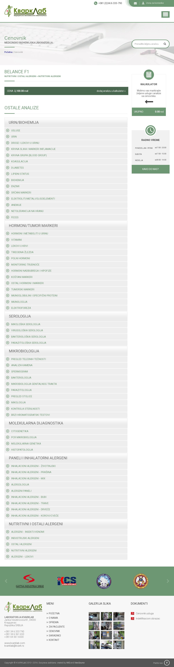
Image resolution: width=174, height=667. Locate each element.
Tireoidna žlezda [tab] (19, 252)
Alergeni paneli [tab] (18, 490)
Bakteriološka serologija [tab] (26, 336)
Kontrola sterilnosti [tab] (23, 408)
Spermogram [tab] (17, 371)
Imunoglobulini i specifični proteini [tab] (31, 295)
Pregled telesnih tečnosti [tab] (26, 359)
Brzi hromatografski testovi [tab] (28, 414)
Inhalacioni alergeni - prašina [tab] (28, 472)
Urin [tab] (11, 136)
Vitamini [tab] (14, 239)
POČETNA (53, 613)
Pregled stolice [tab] (19, 396)
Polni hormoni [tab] (18, 258)
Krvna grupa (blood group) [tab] (26, 155)
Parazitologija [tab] (19, 390)
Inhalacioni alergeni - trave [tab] (27, 503)
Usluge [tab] (13, 130)
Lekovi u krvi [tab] (17, 245)
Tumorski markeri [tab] (20, 289)
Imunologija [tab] (16, 301)
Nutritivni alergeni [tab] (21, 550)
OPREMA (53, 622)
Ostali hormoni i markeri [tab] (25, 283)
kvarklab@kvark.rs (14, 645)
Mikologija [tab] (16, 402)
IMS (68, 663)
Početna (8, 52)
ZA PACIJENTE (56, 626)
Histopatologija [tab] (19, 449)
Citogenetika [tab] (17, 431)
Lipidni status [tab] (17, 173)
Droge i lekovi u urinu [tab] (22, 142)
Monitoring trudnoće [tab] (22, 264)
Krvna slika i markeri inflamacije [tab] (31, 149)
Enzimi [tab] (12, 186)
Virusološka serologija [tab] (24, 330)
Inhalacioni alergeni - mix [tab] (25, 478)
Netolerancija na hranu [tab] (25, 211)
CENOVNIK (53, 631)
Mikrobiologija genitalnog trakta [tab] (31, 384)
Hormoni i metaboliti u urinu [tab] (27, 233)
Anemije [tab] (13, 205)
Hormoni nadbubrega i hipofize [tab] (28, 270)
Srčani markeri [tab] (18, 192)
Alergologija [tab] (17, 484)
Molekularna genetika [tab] (23, 443)
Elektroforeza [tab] (18, 308)
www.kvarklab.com (14, 643)
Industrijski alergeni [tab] (22, 538)
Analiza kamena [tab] (19, 365)
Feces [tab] (12, 217)
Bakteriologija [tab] (18, 377)
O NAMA (52, 618)
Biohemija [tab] (15, 180)
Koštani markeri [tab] (19, 277)
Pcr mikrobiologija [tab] (21, 437)
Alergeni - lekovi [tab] (19, 556)
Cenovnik (18, 52)
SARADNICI (54, 635)
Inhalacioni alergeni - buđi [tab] (26, 497)
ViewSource (79, 663)
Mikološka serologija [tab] (23, 324)
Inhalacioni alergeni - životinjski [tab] (31, 466)
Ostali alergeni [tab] (19, 544)
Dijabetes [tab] (15, 167)
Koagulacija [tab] (17, 161)
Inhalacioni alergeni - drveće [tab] (28, 509)
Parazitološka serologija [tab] (26, 342)
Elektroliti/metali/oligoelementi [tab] (30, 198)
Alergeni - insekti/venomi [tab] (25, 531)
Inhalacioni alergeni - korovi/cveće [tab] (32, 515)
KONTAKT (53, 640)
